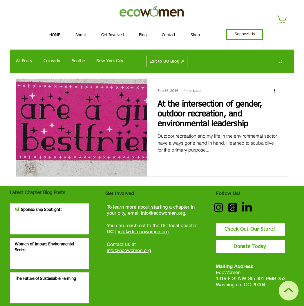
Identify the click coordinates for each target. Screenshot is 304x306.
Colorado (52, 61)
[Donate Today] (250, 246)
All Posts (24, 61)
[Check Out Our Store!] (250, 229)
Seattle (78, 61)
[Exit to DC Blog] (166, 61)
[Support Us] (244, 34)
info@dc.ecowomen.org (143, 231)
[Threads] (233, 207)
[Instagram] (218, 207)
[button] (282, 19)
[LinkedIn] (247, 207)
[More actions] (276, 90)
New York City (109, 61)
